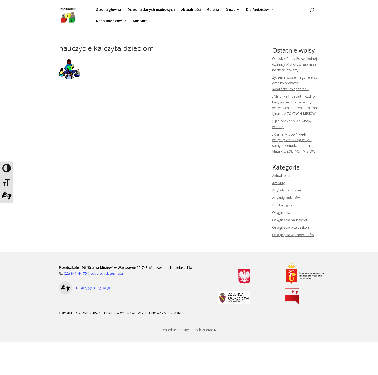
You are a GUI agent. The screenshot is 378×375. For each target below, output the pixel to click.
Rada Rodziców (109, 21)
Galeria (213, 10)
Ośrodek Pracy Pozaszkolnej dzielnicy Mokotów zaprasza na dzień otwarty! (294, 64)
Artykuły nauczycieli (287, 190)
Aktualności (191, 10)
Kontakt (140, 21)
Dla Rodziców (257, 10)
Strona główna (108, 10)
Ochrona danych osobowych (151, 10)
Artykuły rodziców (286, 197)
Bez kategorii (282, 205)
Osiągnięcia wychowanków (293, 234)
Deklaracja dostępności (107, 274)
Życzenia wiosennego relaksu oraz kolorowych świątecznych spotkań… (295, 83)
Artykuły (278, 183)
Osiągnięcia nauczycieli (290, 220)
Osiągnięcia (281, 212)
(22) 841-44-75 (75, 273)
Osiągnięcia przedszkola (291, 227)
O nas (230, 10)
